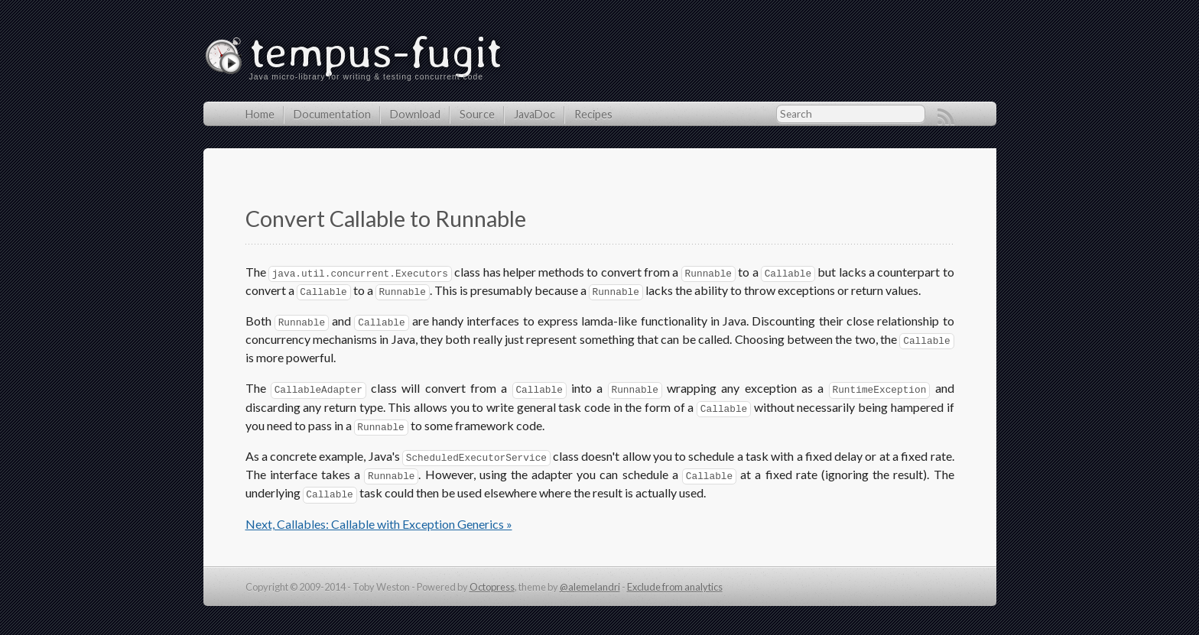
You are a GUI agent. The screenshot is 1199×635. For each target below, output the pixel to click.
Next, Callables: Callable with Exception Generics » (378, 524)
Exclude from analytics (675, 587)
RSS (945, 117)
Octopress (492, 587)
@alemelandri (590, 587)
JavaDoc (534, 114)
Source (477, 114)
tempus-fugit (375, 51)
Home (260, 114)
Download (415, 114)
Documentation (332, 114)
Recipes (593, 114)
